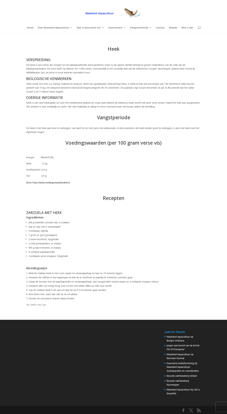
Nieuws (173, 28)
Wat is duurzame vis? (89, 28)
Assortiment (115, 28)
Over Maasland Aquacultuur (53, 28)
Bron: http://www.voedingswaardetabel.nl (48, 182)
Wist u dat (187, 28)
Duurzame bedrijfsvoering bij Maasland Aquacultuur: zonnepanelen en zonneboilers (183, 367)
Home (30, 28)
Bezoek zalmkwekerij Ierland (182, 375)
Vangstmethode (139, 28)
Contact (160, 28)
